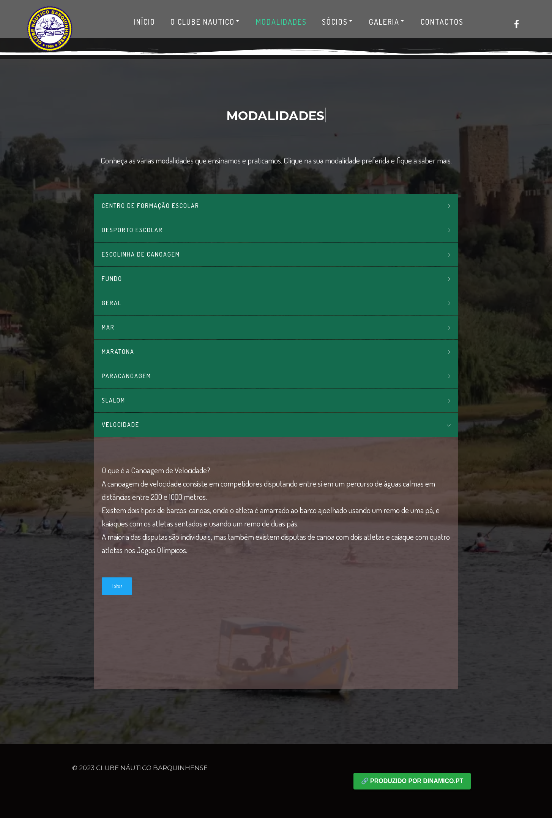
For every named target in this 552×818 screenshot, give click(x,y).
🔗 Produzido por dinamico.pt (412, 781)
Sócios (338, 22)
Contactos (442, 22)
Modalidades (281, 22)
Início (144, 22)
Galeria (387, 22)
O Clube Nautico (205, 22)
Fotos (117, 586)
